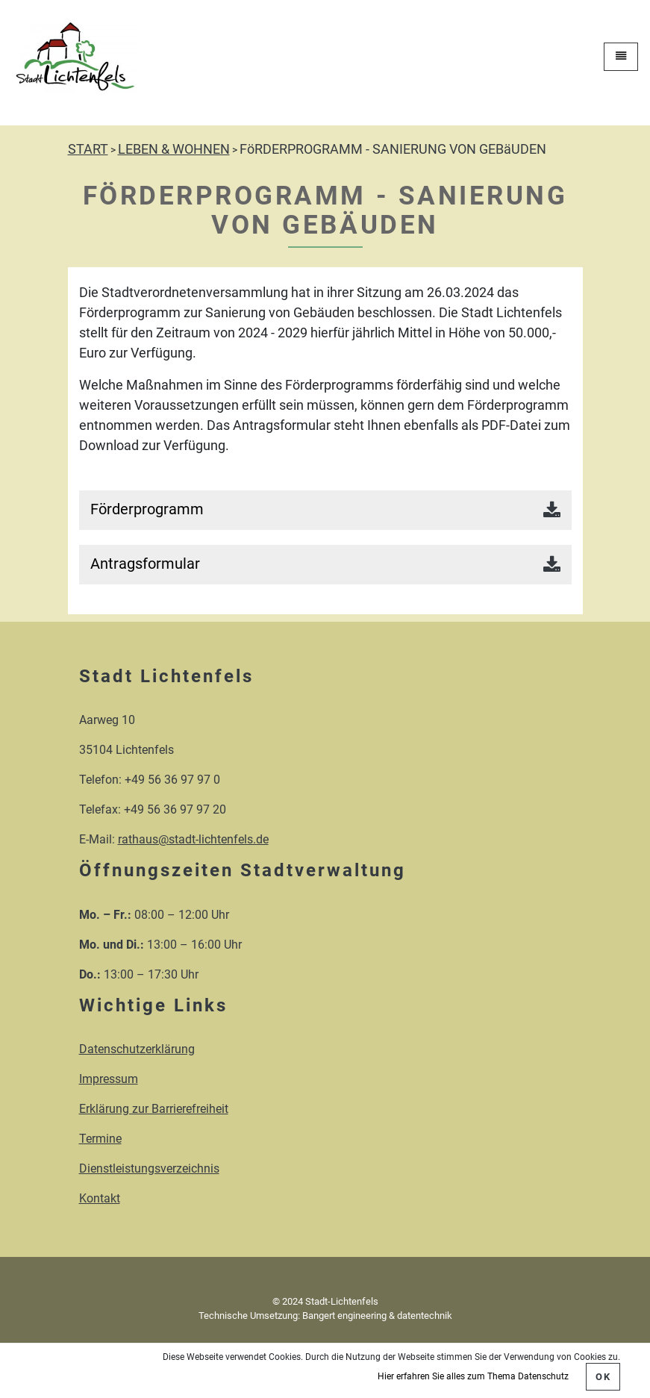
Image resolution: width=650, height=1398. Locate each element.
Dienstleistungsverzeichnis (149, 1168)
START (88, 149)
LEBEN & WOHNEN (174, 149)
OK (603, 1376)
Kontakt (99, 1198)
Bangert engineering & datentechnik (377, 1315)
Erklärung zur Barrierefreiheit (153, 1109)
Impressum (108, 1079)
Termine (100, 1139)
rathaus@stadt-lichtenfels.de (193, 839)
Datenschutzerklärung (137, 1049)
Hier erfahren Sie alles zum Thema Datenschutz (473, 1376)
